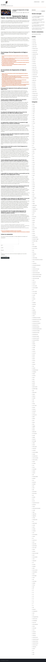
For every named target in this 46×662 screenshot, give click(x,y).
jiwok (33, 424)
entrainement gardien (36, 326)
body (33, 224)
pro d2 (34, 500)
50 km (34, 182)
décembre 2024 (35, 70)
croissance (22, 224)
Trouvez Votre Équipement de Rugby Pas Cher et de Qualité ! (11, 230)
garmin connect (35, 386)
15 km (34, 117)
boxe (33, 244)
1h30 (33, 128)
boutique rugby (35, 240)
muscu (34, 467)
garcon (34, 381)
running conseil (35, 519)
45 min (34, 173)
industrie (8, 226)
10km (33, 115)
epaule (34, 341)
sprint (33, 555)
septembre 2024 (35, 76)
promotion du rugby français (19, 227)
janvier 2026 (34, 46)
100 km (34, 108)
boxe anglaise (35, 246)
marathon (34, 450)
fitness (34, 362)
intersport (34, 411)
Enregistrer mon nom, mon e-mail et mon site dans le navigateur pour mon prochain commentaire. (13, 255)
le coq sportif (35, 433)
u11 (33, 590)
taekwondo (34, 560)
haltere (34, 394)
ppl (33, 495)
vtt (33, 650)
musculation (34, 469)
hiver (33, 401)
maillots (24, 226)
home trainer (35, 405)
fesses (34, 356)
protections (27, 227)
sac (33, 521)
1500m (34, 119)
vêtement (34, 633)
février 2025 (34, 67)
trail (33, 579)
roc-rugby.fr (3, 4)
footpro (34, 373)
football (34, 368)
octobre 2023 (35, 97)
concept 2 (34, 267)
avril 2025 (34, 63)
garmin (34, 384)
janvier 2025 (34, 69)
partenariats (3, 227)
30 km (34, 147)
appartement (35, 205)
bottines (34, 235)
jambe (34, 416)
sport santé (34, 547)
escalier (34, 347)
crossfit (34, 295)
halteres (34, 396)
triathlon (34, 583)
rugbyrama (34, 515)
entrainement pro (35, 334)
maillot (34, 442)
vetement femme (35, 641)
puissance (34, 504)
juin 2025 (34, 59)
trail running (34, 581)
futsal (33, 379)
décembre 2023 (35, 93)
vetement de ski (35, 637)
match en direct (35, 459)
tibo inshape (34, 575)
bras (33, 250)
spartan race (35, 540)
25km (33, 143)
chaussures (14, 224)
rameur (34, 506)
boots (33, 225)
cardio (34, 255)
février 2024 (34, 89)
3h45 (33, 160)
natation (34, 470)
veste (33, 629)
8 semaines (34, 197)
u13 (33, 594)
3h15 (33, 156)
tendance (34, 566)
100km (34, 111)
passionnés (7, 227)
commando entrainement (36, 265)
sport (7, 228)
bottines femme (35, 237)
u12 (33, 592)
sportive (34, 551)
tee (33, 562)
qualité (2, 228)
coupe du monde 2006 (36, 272)
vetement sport (35, 644)
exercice (34, 351)
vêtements (34, 646)
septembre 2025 (35, 54)
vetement (34, 631)
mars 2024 (34, 87)
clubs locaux (18, 224)
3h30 (33, 158)
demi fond (34, 304)
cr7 (33, 289)
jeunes (34, 422)
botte (33, 229)
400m (33, 166)
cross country (35, 291)
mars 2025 (34, 65)
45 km (34, 171)
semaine (34, 528)
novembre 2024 (35, 72)
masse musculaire (35, 457)
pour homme (35, 493)
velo (33, 614)
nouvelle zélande (35, 476)
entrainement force (36, 325)
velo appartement (35, 616)
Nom (2, 246)
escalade (34, 345)
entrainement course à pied (37, 319)
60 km (34, 194)
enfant (34, 315)
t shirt (33, 558)
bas (33, 214)
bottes (34, 231)
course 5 (34, 283)
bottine (34, 233)
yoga (33, 652)
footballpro (34, 371)
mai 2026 (34, 39)
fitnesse (34, 364)
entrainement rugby (36, 336)
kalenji (34, 427)
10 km (34, 104)
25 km (34, 141)
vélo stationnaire (35, 624)
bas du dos (34, 216)
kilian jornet (34, 431)
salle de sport (35, 523)
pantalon (34, 478)
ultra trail (34, 609)
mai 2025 (34, 61)
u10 (33, 588)
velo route (34, 622)
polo (33, 489)
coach (33, 261)
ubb (33, 607)
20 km (34, 136)
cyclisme (34, 298)
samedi (34, 525)
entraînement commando (36, 317)
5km (33, 192)
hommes (34, 409)
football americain (35, 369)
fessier (34, 358)
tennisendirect (35, 571)
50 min (34, 184)
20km (33, 139)
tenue (33, 573)
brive (33, 252)
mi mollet (34, 463)
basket (34, 220)
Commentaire (3, 237)
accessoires (7, 224)
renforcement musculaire (36, 508)
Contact (42, 1)
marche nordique (35, 452)
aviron (34, 212)
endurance (34, 313)
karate (34, 429)
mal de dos (34, 448)
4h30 (33, 179)
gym (33, 390)
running (34, 517)
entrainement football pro (37, 323)
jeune (33, 420)
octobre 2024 (35, 74)
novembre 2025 (35, 50)
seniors (34, 536)
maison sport (35, 446)
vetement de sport (36, 639)
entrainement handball (36, 330)
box (33, 242)
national (34, 472)
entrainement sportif (36, 338)
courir (33, 280)
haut (33, 399)
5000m (34, 186)
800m (33, 199)
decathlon (34, 302)
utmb (33, 613)
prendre (34, 497)
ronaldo (34, 510)
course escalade (35, 287)
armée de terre (35, 209)
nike (33, 474)
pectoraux (34, 482)
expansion (2, 226)
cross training (35, 293)
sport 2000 (34, 543)
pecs (33, 480)
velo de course (35, 618)
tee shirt (34, 564)
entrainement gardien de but (37, 328)
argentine (34, 207)
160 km (34, 123)
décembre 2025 (35, 48)
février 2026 (34, 44)
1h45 (33, 132)
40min (34, 169)
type (33, 586)
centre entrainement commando (38, 259)
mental (34, 461)
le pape (34, 435)
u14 (33, 596)
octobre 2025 (35, 52)
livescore (34, 439)
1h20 (33, 126)
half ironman (34, 392)
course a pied (35, 285)
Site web (2, 251)
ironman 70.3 (35, 414)
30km (33, 151)
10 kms (34, 106)
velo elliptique (35, 620)
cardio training (35, 257)
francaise (34, 375)
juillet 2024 (34, 80)
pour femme (34, 491)
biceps (34, 222)
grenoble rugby (35, 388)
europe (34, 349)
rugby (5, 228)
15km (33, 121)
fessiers (34, 360)
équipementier (12, 225)
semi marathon (35, 534)
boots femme (35, 227)
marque (34, 454)
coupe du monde (35, 270)
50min (34, 190)
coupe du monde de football (37, 274)
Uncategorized (35, 611)
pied (33, 485)
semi (33, 532)
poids (33, 487)
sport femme (35, 545)
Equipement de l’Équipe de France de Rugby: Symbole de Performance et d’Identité (16, 231)
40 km (34, 162)
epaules (34, 343)
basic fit (34, 218)
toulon (34, 577)
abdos (34, 201)
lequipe (34, 437)
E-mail (2, 248)
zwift (33, 654)
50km (33, 188)
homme (34, 407)
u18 (33, 601)
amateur (10, 224)
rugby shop (34, 513)
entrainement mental (36, 332)
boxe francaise (35, 248)
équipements (27, 225)
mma (33, 465)
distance (34, 306)
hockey (34, 403)
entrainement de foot (36, 321)
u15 (33, 598)
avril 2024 (34, 85)
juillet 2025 (34, 57)
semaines (34, 530)
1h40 (33, 130)
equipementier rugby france (19, 225)
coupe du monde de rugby (37, 276)
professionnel (12, 227)
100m (33, 113)
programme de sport (36, 502)
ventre (34, 626)
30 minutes (34, 149)
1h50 (33, 134)
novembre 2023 (35, 95)
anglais (34, 203)
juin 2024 (34, 82)
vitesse (34, 648)
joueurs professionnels (18, 226)
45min (34, 175)
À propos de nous (37, 1)
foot (33, 366)
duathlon (34, 310)
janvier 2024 (34, 91)
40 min (34, 164)
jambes (34, 418)
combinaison (34, 263)
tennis (34, 568)
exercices (34, 353)
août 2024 (34, 78)
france (6, 226)
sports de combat (35, 553)
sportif (34, 549)
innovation (12, 226)
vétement (34, 635)
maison (34, 444)
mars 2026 (34, 42)
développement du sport (5, 225)
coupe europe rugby (36, 278)
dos (33, 308)
